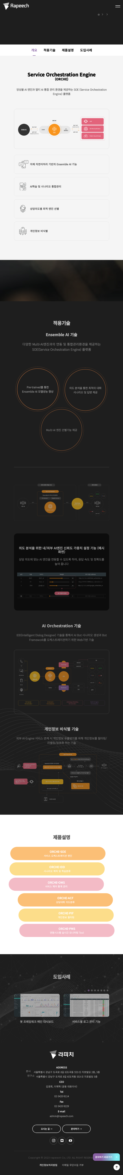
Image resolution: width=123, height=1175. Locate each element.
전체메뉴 (118, 6)
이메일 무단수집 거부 (73, 1165)
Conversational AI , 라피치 (16, 6)
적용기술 (49, 50)
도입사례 (86, 50)
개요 (34, 50)
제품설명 (68, 50)
